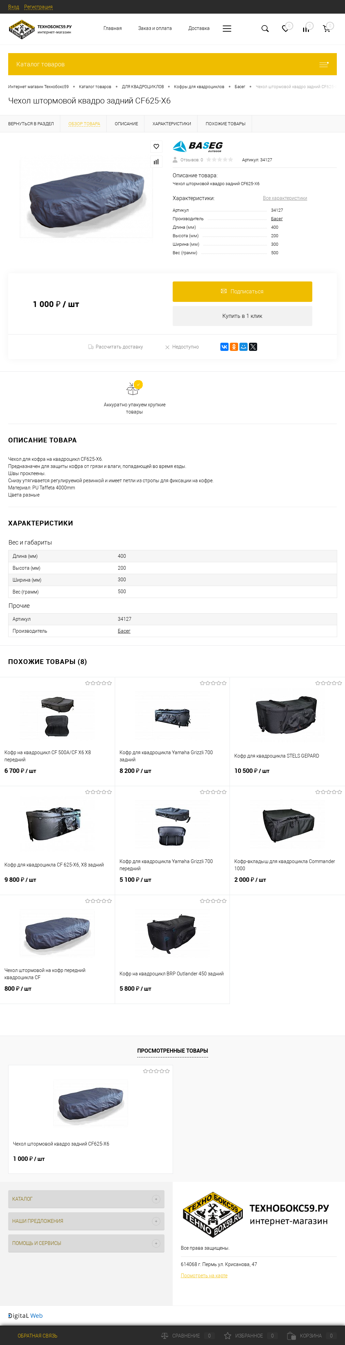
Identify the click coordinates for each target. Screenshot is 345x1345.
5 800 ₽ (172, 993)
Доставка (199, 28)
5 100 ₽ (172, 884)
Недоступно (181, 347)
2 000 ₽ (287, 884)
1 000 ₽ (29, 1159)
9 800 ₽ (57, 884)
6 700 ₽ (57, 775)
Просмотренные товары (172, 1050)
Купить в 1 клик (242, 316)
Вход (13, 7)
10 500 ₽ (287, 775)
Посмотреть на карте (204, 1275)
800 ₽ (57, 993)
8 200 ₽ (172, 775)
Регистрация (38, 7)
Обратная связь (33, 1336)
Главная (113, 28)
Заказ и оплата (155, 28)
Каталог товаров (172, 64)
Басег (277, 218)
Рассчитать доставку (115, 347)
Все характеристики (285, 198)
